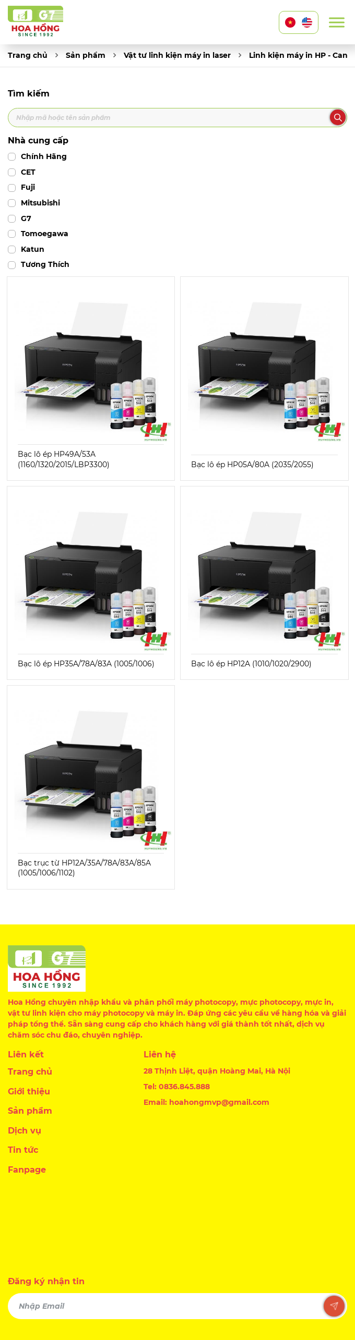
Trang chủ (28, 55)
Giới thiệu (29, 1092)
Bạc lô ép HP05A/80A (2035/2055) (252, 464)
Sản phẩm (85, 55)
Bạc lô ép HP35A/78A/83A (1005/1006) (86, 663)
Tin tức (23, 1150)
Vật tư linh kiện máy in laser (177, 55)
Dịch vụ (24, 1131)
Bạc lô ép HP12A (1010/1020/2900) (251, 663)
